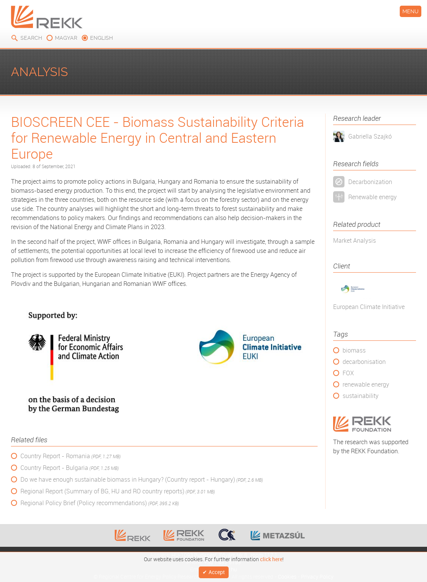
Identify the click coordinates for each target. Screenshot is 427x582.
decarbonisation (364, 361)
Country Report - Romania (70, 456)
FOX (348, 373)
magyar (66, 38)
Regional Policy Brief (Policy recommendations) (99, 503)
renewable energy (366, 384)
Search (31, 38)
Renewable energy (372, 197)
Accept (217, 571)
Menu (410, 11)
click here (271, 557)
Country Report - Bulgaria (69, 468)
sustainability (361, 395)
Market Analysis (354, 240)
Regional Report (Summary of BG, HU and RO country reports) (117, 491)
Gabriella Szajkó (370, 136)
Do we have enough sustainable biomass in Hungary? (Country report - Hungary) (141, 480)
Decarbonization (370, 182)
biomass (354, 350)
